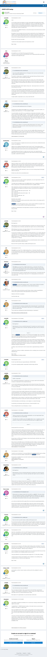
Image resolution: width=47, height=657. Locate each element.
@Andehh (13, 203)
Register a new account (13, 642)
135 (6, 257)
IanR (6, 101)
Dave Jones (6, 489)
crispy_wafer (6, 568)
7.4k (6, 288)
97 (6, 539)
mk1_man (6, 530)
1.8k (6, 110)
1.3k (6, 150)
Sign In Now (33, 642)
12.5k (6, 77)
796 (6, 27)
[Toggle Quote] (13, 70)
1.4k (6, 170)
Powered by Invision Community (23, 655)
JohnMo (6, 67)
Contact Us (24, 653)
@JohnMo (17, 334)
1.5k (6, 608)
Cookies (28, 653)
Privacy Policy (19, 653)
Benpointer (6, 465)
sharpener (6, 599)
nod (6, 51)
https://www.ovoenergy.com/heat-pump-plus (19, 312)
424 (6, 474)
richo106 (7, 12)
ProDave (6, 261)
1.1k (6, 577)
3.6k (6, 498)
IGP (6, 248)
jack (6, 279)
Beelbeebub (6, 140)
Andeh (6, 161)
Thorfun (6, 514)
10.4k (6, 60)
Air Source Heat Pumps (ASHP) (18, 13)
